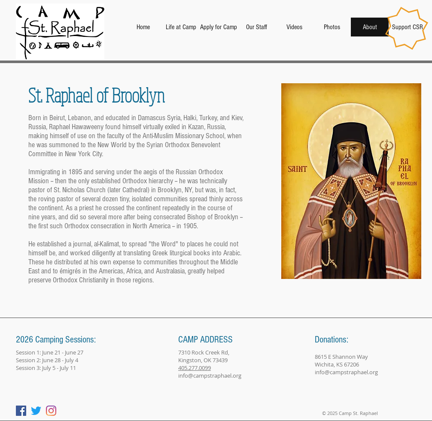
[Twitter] (36, 411)
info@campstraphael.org (209, 375)
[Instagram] (51, 411)
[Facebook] (21, 411)
